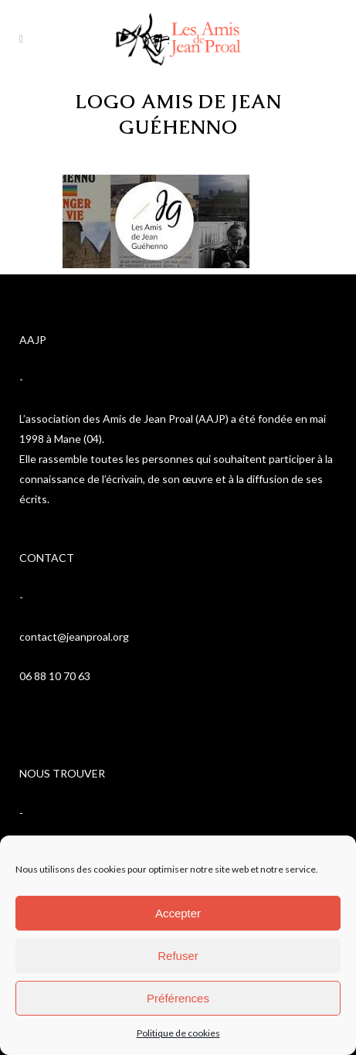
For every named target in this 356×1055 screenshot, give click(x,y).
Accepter (178, 913)
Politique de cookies (178, 1033)
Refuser (178, 955)
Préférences (178, 998)
